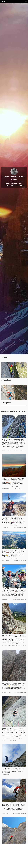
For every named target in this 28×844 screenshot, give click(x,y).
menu (3, 1)
